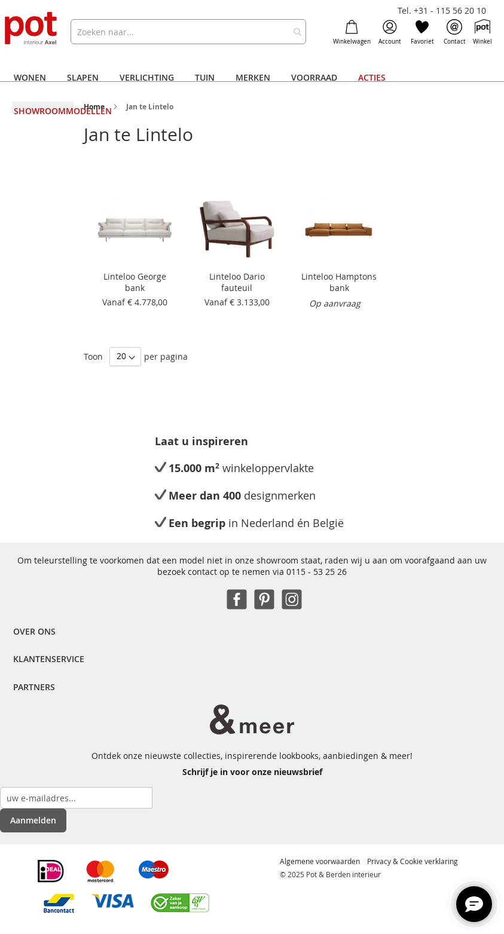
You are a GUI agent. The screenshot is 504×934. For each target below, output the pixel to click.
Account (389, 32)
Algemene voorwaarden (320, 861)
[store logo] (32, 29)
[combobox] (188, 31)
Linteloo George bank (134, 282)
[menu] (252, 94)
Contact (455, 32)
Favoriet (422, 32)
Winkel (482, 32)
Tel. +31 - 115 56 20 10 (442, 10)
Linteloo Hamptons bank (339, 282)
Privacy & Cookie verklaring (412, 861)
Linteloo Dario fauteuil (237, 282)
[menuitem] (30, 77)
